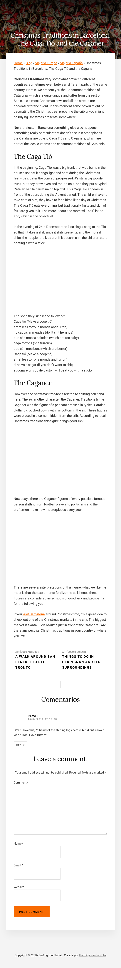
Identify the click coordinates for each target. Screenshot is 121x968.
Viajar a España (71, 63)
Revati (34, 716)
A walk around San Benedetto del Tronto (35, 662)
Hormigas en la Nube (92, 955)
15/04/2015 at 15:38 (42, 719)
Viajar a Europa (46, 63)
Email (18, 865)
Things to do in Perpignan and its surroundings (81, 662)
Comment (21, 782)
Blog (29, 63)
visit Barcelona (34, 614)
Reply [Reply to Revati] (20, 745)
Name (18, 843)
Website (19, 887)
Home (18, 63)
